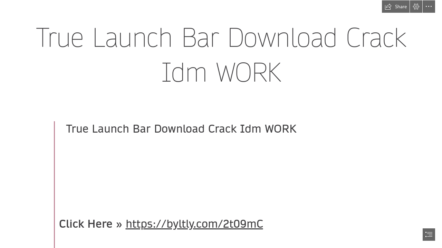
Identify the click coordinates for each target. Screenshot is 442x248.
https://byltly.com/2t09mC (194, 224)
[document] (221, 124)
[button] (396, 6)
